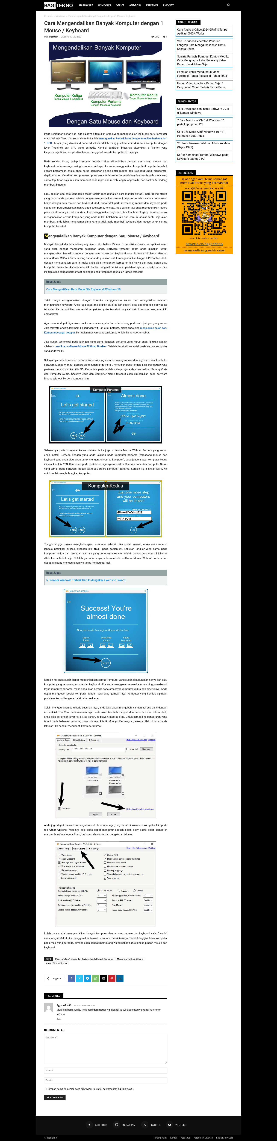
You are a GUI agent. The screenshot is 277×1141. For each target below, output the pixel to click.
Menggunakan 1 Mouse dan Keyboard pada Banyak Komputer (84, 959)
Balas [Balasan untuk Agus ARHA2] (59, 1019)
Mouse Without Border (56, 963)
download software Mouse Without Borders (81, 346)
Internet (152, 5)
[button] (228, 5)
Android (135, 5)
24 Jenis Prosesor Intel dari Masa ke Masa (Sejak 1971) (204, 145)
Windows (104, 5)
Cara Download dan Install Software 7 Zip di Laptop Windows (203, 110)
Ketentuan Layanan (203, 1137)
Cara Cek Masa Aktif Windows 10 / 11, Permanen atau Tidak (201, 133)
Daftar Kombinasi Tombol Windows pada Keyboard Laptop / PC (202, 156)
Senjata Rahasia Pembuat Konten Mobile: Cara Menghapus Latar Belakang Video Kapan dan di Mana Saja (203, 60)
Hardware (86, 5)
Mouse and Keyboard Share (130, 959)
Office (120, 5)
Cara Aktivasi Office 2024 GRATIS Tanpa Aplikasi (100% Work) (202, 31)
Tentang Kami (160, 1137)
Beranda (48, 16)
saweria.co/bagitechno (204, 243)
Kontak (173, 1137)
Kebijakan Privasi (224, 1137)
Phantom (53, 36)
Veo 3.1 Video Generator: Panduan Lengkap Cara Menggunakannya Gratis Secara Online (201, 45)
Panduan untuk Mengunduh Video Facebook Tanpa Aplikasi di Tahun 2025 (202, 73)
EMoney (168, 5)
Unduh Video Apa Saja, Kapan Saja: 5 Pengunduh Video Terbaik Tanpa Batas (201, 85)
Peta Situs (185, 1137)
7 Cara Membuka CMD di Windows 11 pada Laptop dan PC (201, 122)
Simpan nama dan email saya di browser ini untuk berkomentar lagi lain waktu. (91, 1089)
